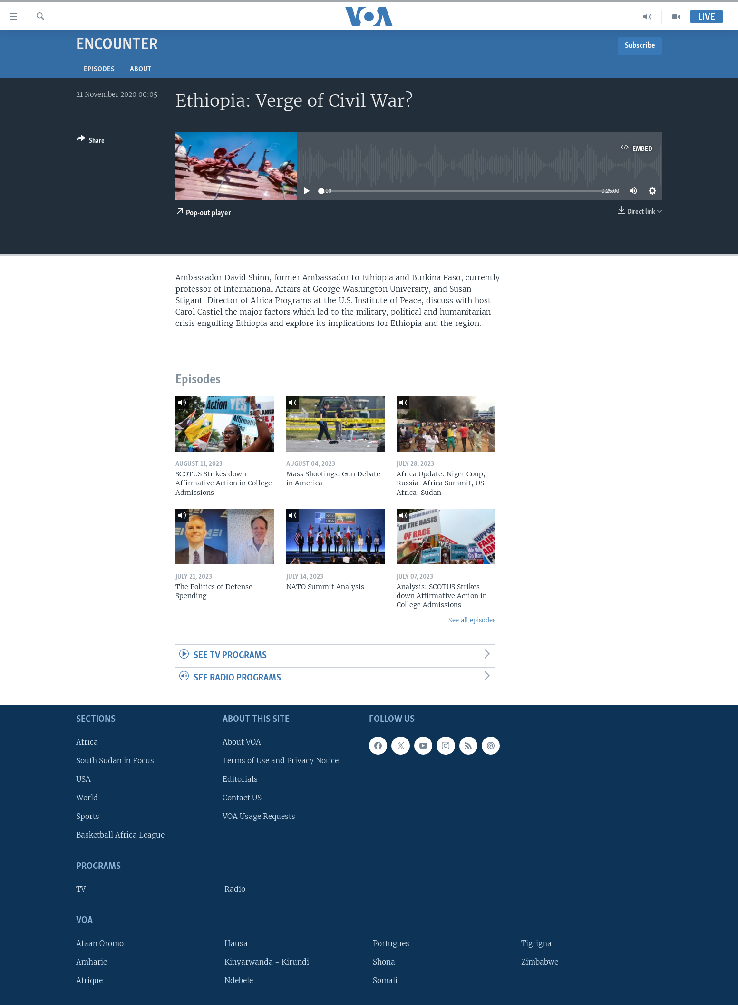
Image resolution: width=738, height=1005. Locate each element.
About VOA (242, 741)
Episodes (99, 69)
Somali (385, 980)
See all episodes (471, 620)
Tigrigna (536, 942)
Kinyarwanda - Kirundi (266, 961)
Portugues (391, 942)
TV (81, 889)
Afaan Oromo (100, 942)
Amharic (91, 961)
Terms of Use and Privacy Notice (281, 760)
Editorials (240, 779)
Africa (87, 741)
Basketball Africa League (120, 834)
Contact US (242, 797)
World (87, 797)
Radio (234, 889)
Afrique (89, 980)
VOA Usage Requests (259, 816)
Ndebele (238, 980)
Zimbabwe (539, 961)
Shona (384, 961)
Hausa (236, 942)
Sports (87, 816)
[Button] (91, 141)
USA (83, 779)
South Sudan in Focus (115, 760)
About (140, 69)
